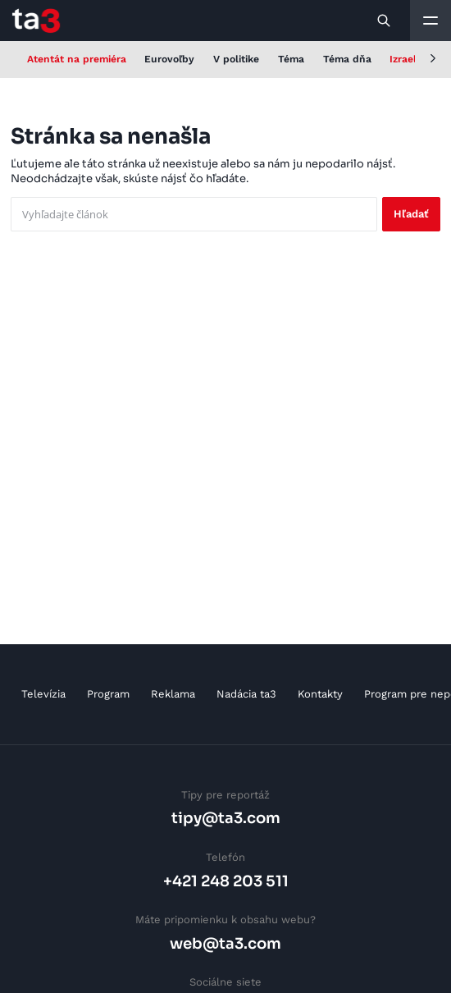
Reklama (173, 694)
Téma (291, 59)
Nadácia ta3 (246, 694)
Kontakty (320, 694)
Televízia (43, 694)
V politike (236, 59)
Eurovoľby (169, 59)
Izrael (403, 59)
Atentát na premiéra (76, 59)
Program (108, 694)
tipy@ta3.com (225, 817)
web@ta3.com (225, 943)
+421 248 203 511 (226, 881)
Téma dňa (347, 59)
